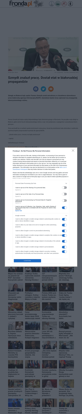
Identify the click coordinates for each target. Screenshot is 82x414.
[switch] (64, 187)
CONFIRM (27, 260)
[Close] (73, 151)
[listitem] (41, 183)
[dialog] (41, 207)
